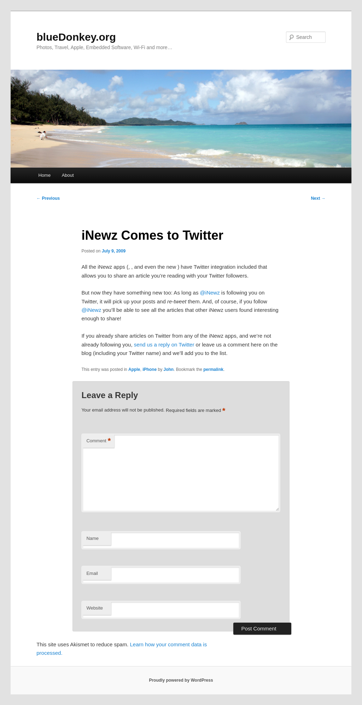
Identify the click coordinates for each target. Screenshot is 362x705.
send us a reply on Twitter (164, 345)
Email (92, 573)
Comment (98, 441)
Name (92, 538)
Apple (134, 369)
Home (44, 175)
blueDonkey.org (76, 37)
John (168, 369)
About (68, 175)
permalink (213, 369)
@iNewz (210, 293)
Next (318, 198)
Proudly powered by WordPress (181, 680)
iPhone (149, 369)
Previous (48, 198)
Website (94, 608)
